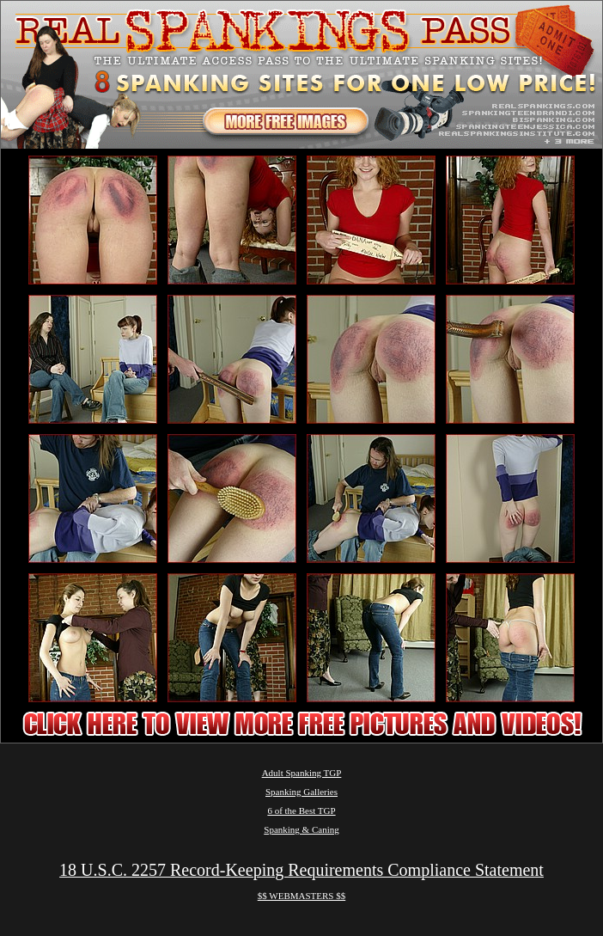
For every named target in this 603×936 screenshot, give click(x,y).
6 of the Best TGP (301, 810)
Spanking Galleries (301, 791)
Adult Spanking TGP (302, 773)
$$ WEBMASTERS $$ (301, 895)
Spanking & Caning (301, 829)
